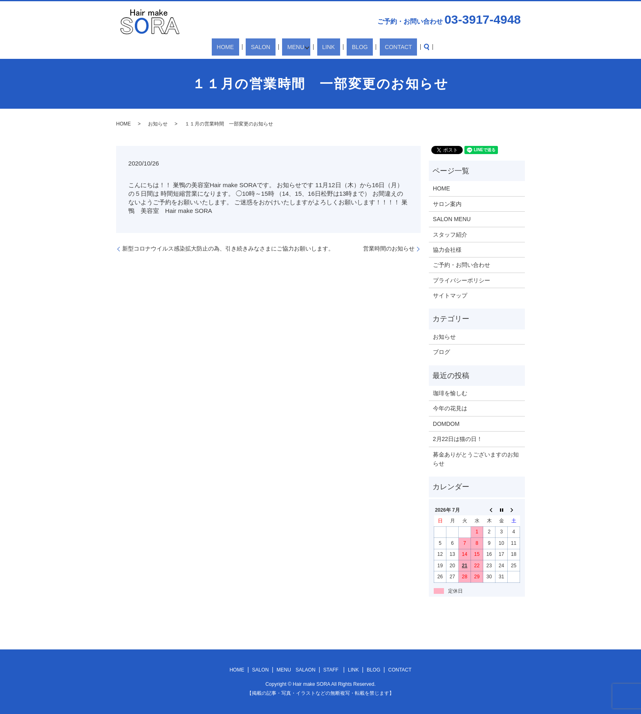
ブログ (441, 352)
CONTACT (377, 47)
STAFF (330, 670)
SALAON (306, 670)
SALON (272, 47)
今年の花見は (450, 408)
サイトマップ (450, 295)
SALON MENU (452, 219)
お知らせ (158, 124)
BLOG (348, 47)
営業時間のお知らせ (389, 248)
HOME (247, 47)
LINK (327, 47)
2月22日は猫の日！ (457, 439)
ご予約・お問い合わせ (461, 265)
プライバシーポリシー (461, 280)
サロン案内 (447, 204)
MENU (297, 47)
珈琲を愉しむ (450, 393)
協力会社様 (447, 249)
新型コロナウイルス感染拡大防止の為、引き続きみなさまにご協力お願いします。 (228, 248)
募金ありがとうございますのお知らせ (476, 459)
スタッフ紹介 (450, 234)
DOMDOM (446, 424)
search (400, 47)
